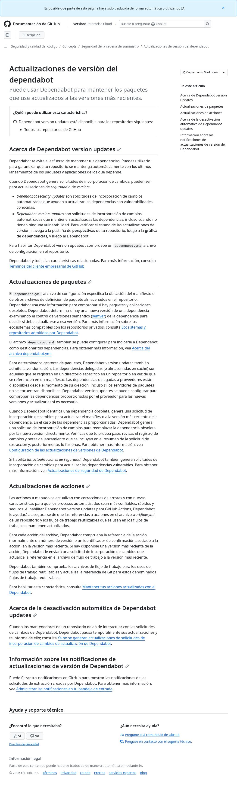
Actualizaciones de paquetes (50, 281)
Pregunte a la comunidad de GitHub (150, 734)
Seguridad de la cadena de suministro (110, 46)
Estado (85, 773)
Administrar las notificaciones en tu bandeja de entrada (64, 688)
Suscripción (32, 35)
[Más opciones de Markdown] (224, 72)
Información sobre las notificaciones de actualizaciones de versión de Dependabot (69, 662)
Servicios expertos (122, 773)
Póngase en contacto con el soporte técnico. (156, 741)
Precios (99, 773)
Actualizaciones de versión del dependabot (176, 46)
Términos (50, 773)
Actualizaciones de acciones (49, 486)
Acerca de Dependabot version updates (65, 149)
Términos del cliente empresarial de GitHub (46, 266)
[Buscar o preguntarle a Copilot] (165, 24)
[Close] (224, 7)
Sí (17, 736)
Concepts (69, 46)
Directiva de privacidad (24, 744)
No (34, 736)
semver (98, 316)
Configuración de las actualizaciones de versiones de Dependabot (66, 450)
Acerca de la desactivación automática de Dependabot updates (82, 611)
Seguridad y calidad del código (34, 46)
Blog (143, 773)
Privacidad (68, 773)
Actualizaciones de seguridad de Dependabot (87, 470)
